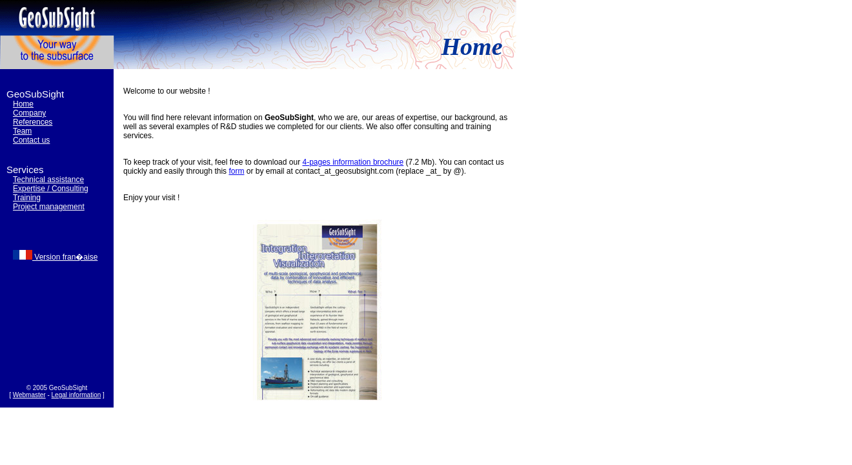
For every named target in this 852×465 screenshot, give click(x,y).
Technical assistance (48, 179)
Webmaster (29, 394)
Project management (49, 206)
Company (29, 113)
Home (23, 103)
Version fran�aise (55, 257)
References (32, 122)
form (236, 171)
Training (27, 197)
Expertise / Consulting (50, 188)
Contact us (31, 140)
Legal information (76, 394)
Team (22, 131)
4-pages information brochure (352, 162)
